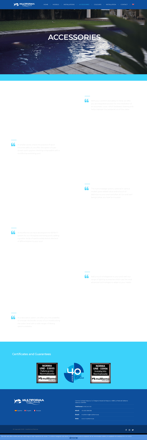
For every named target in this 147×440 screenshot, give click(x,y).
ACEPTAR (73, 438)
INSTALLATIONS (69, 4)
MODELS (56, 4)
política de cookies (126, 436)
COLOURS (97, 4)
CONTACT (124, 4)
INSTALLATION (111, 4)
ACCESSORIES (84, 4)
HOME (46, 4)
